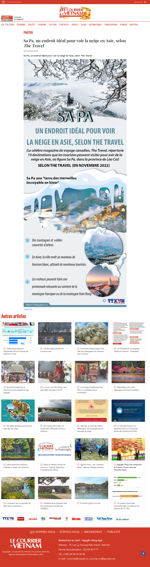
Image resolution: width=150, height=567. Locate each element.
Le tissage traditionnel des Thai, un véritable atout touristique (90, 390)
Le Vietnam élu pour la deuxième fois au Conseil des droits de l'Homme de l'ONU (126, 428)
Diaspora (134, 24)
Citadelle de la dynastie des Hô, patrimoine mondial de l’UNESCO (53, 506)
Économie (21, 24)
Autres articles (13, 316)
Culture (53, 24)
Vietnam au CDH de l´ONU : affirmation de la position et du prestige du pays (90, 428)
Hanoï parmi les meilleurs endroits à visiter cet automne (16, 465)
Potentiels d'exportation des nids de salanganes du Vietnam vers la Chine (90, 351)
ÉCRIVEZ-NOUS (69, 532)
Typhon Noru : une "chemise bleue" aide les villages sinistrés (90, 465)
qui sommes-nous (42, 532)
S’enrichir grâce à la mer (88, 503)
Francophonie (111, 24)
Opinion (123, 24)
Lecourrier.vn (75, 13)
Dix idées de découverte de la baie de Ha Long (18, 427)
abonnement (93, 532)
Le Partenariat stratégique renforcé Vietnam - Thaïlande (127, 349)
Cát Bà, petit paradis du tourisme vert (52, 349)
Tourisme (42, 24)
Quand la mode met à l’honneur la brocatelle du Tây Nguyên (16, 390)
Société (31, 24)
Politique (9, 24)
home (2, 24)
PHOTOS (28, 32)
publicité (113, 532)
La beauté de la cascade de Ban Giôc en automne (17, 504)
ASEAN (83, 24)
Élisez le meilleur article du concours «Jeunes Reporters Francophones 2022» (52, 467)
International (95, 24)
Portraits (64, 24)
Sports (75, 24)
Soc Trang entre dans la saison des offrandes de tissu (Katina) (52, 428)
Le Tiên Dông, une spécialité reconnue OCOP (53, 388)
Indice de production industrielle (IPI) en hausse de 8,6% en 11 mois (16, 351)
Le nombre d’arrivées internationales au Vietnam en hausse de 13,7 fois (126, 506)
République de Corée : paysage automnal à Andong (126, 388)
